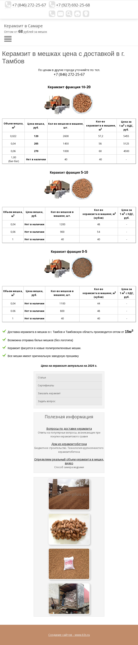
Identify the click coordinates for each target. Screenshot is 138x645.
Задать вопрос (46, 401)
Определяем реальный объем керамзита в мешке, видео (69, 461)
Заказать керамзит (49, 393)
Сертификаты (46, 385)
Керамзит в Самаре (23, 26)
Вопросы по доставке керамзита (69, 428)
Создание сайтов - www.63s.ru (69, 635)
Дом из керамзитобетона (69, 444)
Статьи (42, 377)
